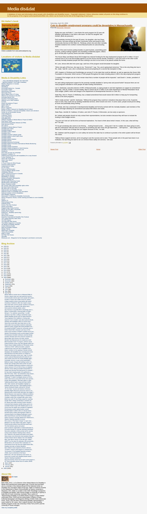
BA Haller (15, 477)
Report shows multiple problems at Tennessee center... (19, 345)
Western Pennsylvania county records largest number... (19, 333)
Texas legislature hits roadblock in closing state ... (18, 318)
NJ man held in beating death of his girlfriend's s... (18, 372)
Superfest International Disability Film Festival (15, 217)
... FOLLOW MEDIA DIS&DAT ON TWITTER (14, 80)
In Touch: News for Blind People (11, 163)
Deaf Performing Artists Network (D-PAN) (13, 122)
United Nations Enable (8, 226)
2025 (5, 248)
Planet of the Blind (6, 206)
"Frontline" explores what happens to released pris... (19, 449)
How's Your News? (7, 160)
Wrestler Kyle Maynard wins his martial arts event (18, 340)
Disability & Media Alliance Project (11, 127)
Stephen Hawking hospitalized (13, 458)
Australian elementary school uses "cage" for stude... (19, 355)
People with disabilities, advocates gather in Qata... (18, 380)
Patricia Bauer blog (7, 202)
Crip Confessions (6, 116)
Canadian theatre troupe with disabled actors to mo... (19, 405)
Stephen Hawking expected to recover (15, 419)
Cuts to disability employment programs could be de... (19, 365)
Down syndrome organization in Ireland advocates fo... (19, 427)
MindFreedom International (9, 182)
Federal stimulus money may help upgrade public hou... (19, 343)
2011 (5, 274)
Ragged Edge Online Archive (10, 208)
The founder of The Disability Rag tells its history (18, 451)
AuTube (3, 101)
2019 (5, 259)
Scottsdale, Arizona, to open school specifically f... (18, 360)
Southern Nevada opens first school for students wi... (19, 336)
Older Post (142, 149)
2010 (5, 275)
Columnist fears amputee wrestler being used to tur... (19, 404)
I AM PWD (4, 161)
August (7, 286)
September (8, 284)
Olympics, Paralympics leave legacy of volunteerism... (19, 395)
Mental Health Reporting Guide (10, 181)
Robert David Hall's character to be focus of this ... (18, 330)
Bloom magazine (6, 107)
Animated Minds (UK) (7, 97)
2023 (5, 252)
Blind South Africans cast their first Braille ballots (18, 416)
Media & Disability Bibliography (10, 178)
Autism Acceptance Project (9, 103)
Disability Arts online (7, 128)
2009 (5, 277)
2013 (5, 270)
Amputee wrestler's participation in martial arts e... (18, 375)
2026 (5, 246)
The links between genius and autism (15, 426)
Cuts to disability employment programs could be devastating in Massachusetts (91, 25)
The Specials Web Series (9, 221)
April (6, 292)
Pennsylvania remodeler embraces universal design (18, 335)
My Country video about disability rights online (15, 185)
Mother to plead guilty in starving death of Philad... (18, 311)
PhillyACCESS (5, 203)
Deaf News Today (6, 121)
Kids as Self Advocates (8, 169)
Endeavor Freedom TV (8, 154)
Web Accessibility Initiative (9, 227)
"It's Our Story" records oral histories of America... (18, 389)
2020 (5, 257)
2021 (5, 255)
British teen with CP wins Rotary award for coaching (19, 399)
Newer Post (54, 149)
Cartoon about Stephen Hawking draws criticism (17, 432)
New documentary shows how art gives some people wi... (20, 459)
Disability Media (6, 137)
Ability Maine (5, 85)
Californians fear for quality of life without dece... (17, 306)
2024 (5, 250)
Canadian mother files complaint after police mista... (19, 397)
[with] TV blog (5, 233)
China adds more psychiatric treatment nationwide (18, 325)
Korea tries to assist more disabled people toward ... (19, 456)
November (8, 281)
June (6, 289)
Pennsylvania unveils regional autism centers (17, 409)
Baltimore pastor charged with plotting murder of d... (19, 362)
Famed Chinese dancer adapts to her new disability (18, 437)
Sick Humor (4, 214)
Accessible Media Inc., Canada (10, 88)
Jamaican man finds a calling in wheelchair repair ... (18, 314)
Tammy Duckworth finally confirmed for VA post (17, 387)
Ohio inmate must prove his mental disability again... (19, 358)
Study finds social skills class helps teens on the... (18, 323)
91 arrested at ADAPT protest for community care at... (19, 328)
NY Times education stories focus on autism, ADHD (18, 461)
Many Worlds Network (8, 175)
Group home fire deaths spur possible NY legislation (19, 407)
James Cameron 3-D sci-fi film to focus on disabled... (19, 367)
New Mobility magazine (8, 194)
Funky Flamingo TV (7, 157)
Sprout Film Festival (7, 215)
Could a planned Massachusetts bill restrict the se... (18, 357)
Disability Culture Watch (8, 131)
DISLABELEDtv (6, 118)
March (7, 463)
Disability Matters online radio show (12, 136)
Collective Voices (6, 115)
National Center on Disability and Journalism (14, 191)
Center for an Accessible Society (11, 112)
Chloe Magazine (6, 113)
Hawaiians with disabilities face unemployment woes (19, 352)
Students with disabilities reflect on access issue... (18, 321)
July (6, 287)
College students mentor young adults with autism (18, 301)
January (7, 466)
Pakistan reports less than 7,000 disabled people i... (18, 385)
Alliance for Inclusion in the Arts (10, 95)
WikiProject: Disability (7, 230)
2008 (5, 468)
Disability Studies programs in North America (14, 148)
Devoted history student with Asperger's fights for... (18, 412)
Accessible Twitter (6, 89)
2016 (5, 264)
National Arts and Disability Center (11, 190)
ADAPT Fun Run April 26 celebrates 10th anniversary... (19, 441)
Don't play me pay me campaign (11, 152)
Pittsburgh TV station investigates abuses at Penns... (19, 377)
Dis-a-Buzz (4, 125)
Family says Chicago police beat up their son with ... (19, 363)
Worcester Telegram (63, 28)
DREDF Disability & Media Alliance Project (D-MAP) (16, 119)
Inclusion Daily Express (8, 164)
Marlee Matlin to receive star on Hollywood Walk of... (19, 294)
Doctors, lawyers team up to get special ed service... (19, 296)
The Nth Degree (6, 220)
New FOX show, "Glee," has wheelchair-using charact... (19, 373)
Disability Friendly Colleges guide (11, 134)
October (7, 282)
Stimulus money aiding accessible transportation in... (19, 368)
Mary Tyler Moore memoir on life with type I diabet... (19, 439)
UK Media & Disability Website (10, 224)
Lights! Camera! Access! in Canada (12, 173)
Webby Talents (5, 229)
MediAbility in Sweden (8, 176)
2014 (5, 268)
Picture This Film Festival (9, 205)
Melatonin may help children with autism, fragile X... (18, 422)
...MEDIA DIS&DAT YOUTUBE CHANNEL (14, 82)
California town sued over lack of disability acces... (18, 348)
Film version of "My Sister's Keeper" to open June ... (19, 421)
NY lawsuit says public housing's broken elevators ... (19, 402)
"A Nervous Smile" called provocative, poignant (17, 346)
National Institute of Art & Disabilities (12, 193)
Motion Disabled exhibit (8, 184)
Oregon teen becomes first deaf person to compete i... (19, 370)
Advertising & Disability (8, 91)
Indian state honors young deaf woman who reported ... (19, 378)
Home (98, 149)
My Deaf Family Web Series (9, 187)
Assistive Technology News (9, 98)
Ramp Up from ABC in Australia (10, 209)
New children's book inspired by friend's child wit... (18, 448)
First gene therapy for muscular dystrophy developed (19, 429)
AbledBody (4, 86)
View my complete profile (9, 507)
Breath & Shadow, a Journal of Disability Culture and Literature (20, 110)
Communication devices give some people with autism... (20, 298)
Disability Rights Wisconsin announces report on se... (19, 390)
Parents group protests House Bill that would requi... (19, 424)
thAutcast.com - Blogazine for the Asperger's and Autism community (21, 238)
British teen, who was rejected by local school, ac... (18, 454)
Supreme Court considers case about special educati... (19, 320)
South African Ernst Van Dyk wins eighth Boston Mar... (19, 444)
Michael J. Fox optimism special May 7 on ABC (17, 313)
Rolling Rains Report (7, 211)
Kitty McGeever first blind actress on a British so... (18, 353)
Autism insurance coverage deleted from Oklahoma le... (19, 417)
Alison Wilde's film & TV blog (10, 94)
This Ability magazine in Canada (11, 223)
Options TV (4, 200)
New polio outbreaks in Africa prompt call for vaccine (19, 431)
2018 (5, 261)
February (8, 464)
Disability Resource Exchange (10, 142)
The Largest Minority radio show (11, 218)
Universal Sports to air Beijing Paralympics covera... (19, 414)
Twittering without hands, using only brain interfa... (18, 382)
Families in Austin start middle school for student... (18, 299)
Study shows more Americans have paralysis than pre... (19, 436)
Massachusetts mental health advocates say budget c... (19, 392)
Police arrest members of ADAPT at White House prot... (19, 331)
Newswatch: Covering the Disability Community (15, 196)
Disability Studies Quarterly (9, 146)
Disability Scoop (6, 145)
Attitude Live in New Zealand (10, 100)
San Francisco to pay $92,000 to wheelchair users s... (19, 309)
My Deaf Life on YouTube (9, 188)
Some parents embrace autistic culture (15, 308)
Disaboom (4, 151)
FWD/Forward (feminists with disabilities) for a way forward (19, 155)
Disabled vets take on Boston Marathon (15, 446)
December (8, 279)
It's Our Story (5, 167)
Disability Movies (6, 140)
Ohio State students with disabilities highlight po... (18, 384)
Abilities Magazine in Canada (10, 83)
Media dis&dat (21, 8)
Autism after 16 (6, 104)
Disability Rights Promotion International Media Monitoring (18, 143)
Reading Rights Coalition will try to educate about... (18, 410)
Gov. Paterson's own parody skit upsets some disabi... (19, 434)
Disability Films (5, 133)
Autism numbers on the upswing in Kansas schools (18, 350)
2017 (5, 263)
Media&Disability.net (7, 179)
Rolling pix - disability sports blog (11, 212)
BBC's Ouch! (5, 106)
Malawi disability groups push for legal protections (18, 316)
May (6, 291)
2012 (5, 272)
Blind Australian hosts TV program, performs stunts (18, 341)
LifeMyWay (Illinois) (7, 172)
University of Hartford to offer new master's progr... (18, 303)
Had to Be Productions (8, 158)
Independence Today (7, 166)
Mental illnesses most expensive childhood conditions (19, 394)
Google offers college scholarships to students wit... (18, 400)
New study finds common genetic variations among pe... (20, 304)
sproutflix (4, 236)
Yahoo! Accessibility (7, 232)
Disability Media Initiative (8, 139)
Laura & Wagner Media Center (10, 170)
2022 (5, 253)
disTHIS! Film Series (7, 235)
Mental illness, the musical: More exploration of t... (18, 442)
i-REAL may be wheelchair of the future (15, 453)
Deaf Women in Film (7, 124)
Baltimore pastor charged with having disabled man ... (19, 326)
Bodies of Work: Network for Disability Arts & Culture (17, 109)
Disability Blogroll (6, 130)
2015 (5, 266)
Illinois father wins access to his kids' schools (17, 338)
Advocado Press (6, 92)
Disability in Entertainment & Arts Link (12, 149)
